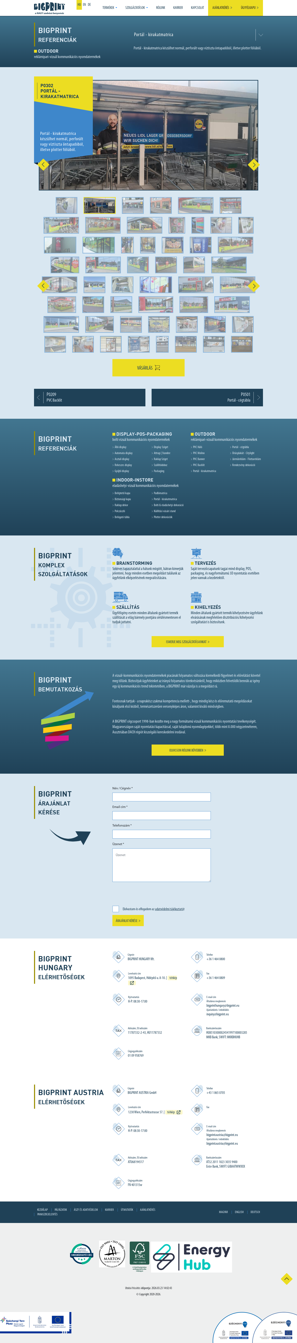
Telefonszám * (122, 825)
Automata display (124, 453)
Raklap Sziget (161, 459)
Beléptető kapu (122, 493)
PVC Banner (199, 459)
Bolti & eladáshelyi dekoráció (169, 505)
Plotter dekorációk (163, 517)
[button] (110, 8)
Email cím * (120, 807)
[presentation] (143, 893)
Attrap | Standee (162, 453)
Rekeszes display (123, 465)
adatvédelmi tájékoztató (169, 909)
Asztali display (122, 459)
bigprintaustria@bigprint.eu (222, 1135)
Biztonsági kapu (123, 499)
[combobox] (197, 35)
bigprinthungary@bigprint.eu (222, 1006)
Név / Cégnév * (122, 788)
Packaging (159, 471)
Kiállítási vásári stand (165, 511)
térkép (171, 1112)
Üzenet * (118, 844)
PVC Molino (199, 453)
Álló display (120, 447)
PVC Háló (197, 447)
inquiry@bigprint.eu (217, 1014)
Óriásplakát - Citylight (243, 453)
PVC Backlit (199, 465)
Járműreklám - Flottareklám (246, 459)
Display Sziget (161, 447)
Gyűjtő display (122, 471)
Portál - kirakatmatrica (204, 471)
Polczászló (120, 511)
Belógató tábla (122, 517)
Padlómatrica (160, 493)
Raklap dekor (121, 505)
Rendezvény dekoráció (243, 465)
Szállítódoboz (160, 465)
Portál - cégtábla (240, 447)
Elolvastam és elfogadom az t (154, 909)
